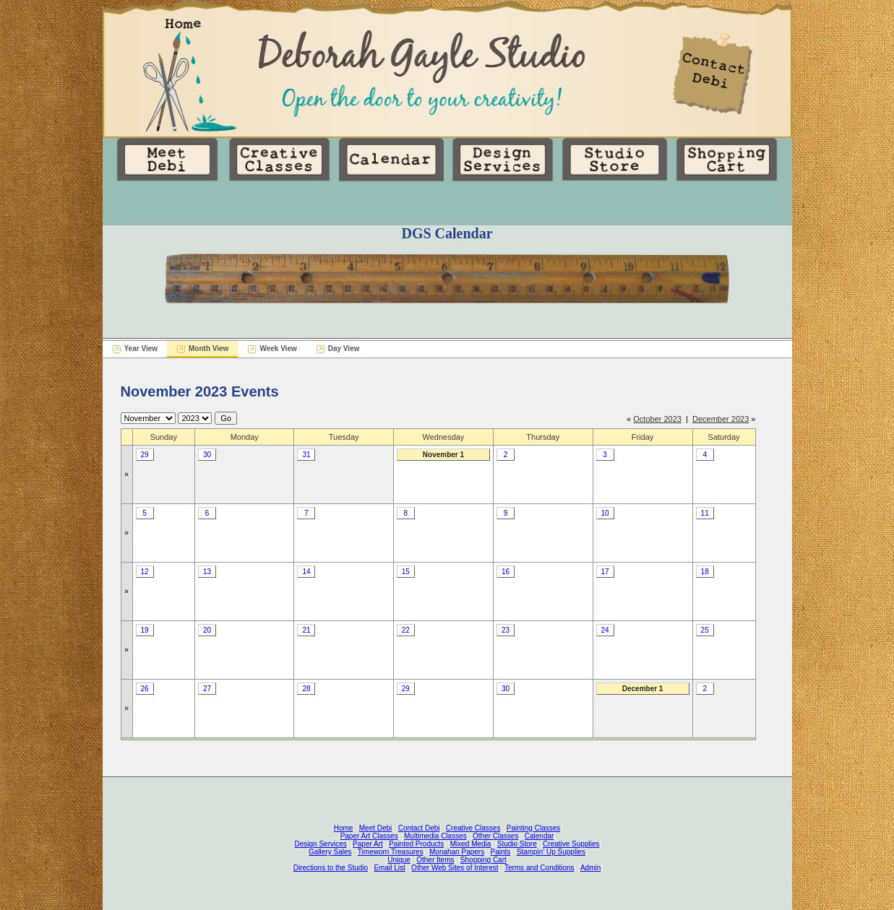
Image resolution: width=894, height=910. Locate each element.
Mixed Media (470, 844)
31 (306, 455)
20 (207, 630)
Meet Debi (375, 828)
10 (605, 513)
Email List (389, 868)
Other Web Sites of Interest (454, 868)
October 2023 (657, 419)
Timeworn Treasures (391, 852)
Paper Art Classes (369, 836)
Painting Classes (533, 828)
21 (306, 630)
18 (705, 572)
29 (144, 455)
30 (207, 455)
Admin (590, 868)
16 (506, 572)
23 (506, 630)
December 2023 (720, 419)
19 (144, 630)
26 (144, 689)
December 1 (642, 689)
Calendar (539, 836)
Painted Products (416, 844)
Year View (141, 348)
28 (306, 689)
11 (705, 513)
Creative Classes (473, 828)
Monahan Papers (456, 852)
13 (207, 572)
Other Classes (495, 836)
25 (705, 630)
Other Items (435, 860)
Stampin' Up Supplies (551, 852)
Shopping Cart (483, 860)
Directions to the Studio (330, 868)
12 (144, 572)
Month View (208, 348)
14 (306, 572)
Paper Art (368, 844)
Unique (399, 860)
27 (207, 689)
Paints (501, 852)
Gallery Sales (330, 852)
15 (406, 572)
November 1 (443, 455)
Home (343, 828)
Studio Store (517, 844)
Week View (277, 348)
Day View (344, 348)
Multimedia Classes (435, 836)
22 (406, 630)
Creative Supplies (571, 844)
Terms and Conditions (539, 868)
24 (605, 630)
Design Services (321, 844)
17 (605, 572)
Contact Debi (419, 828)
